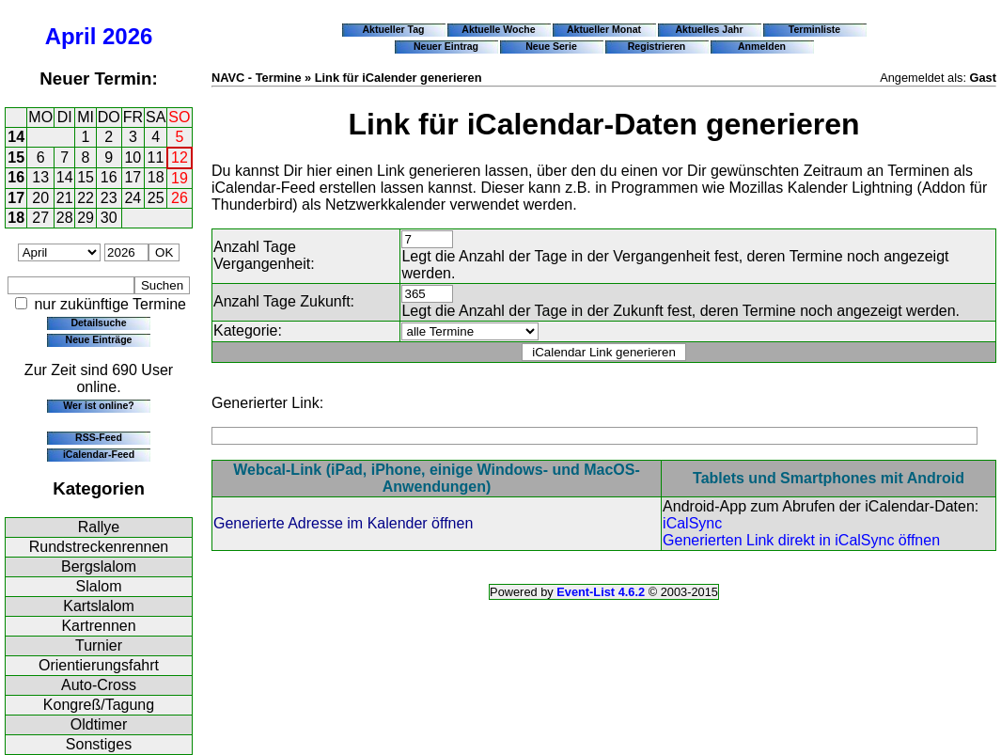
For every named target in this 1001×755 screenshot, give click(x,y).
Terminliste (814, 29)
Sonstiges (99, 744)
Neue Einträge (99, 339)
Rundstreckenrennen (99, 547)
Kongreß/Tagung (98, 705)
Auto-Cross (98, 685)
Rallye (98, 527)
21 (64, 198)
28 (64, 218)
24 (132, 198)
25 (156, 198)
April (71, 36)
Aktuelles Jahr (709, 29)
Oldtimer (98, 724)
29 (85, 218)
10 (132, 157)
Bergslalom (98, 566)
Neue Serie (551, 46)
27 (40, 218)
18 (156, 177)
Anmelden (762, 46)
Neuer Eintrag (446, 46)
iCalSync (692, 523)
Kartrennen (98, 626)
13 (40, 177)
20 (40, 198)
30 (109, 218)
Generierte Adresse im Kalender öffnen (343, 523)
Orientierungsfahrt (99, 665)
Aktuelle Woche (498, 29)
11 (156, 157)
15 (16, 157)
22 (85, 198)
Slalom (99, 586)
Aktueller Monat (604, 29)
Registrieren (657, 46)
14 (16, 137)
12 (179, 157)
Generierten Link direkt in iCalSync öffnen (801, 540)
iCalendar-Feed (98, 454)
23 (109, 198)
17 (132, 177)
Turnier (98, 645)
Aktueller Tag (393, 29)
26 (179, 198)
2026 (127, 36)
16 (16, 177)
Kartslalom (98, 606)
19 (179, 178)
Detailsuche (98, 322)
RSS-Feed (98, 437)
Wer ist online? (98, 405)
